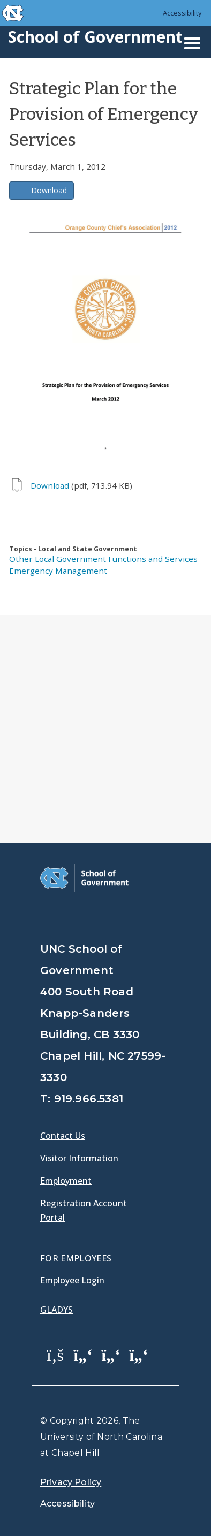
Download (49, 190)
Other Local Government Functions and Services (103, 558)
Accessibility (182, 13)
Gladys (56, 1310)
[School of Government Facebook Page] (55, 1354)
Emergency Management (58, 570)
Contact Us (62, 1136)
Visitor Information (79, 1158)
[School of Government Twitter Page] (83, 1354)
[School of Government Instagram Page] (138, 1354)
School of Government (95, 37)
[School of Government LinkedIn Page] (111, 1354)
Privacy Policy (70, 1482)
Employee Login (72, 1280)
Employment (66, 1181)
